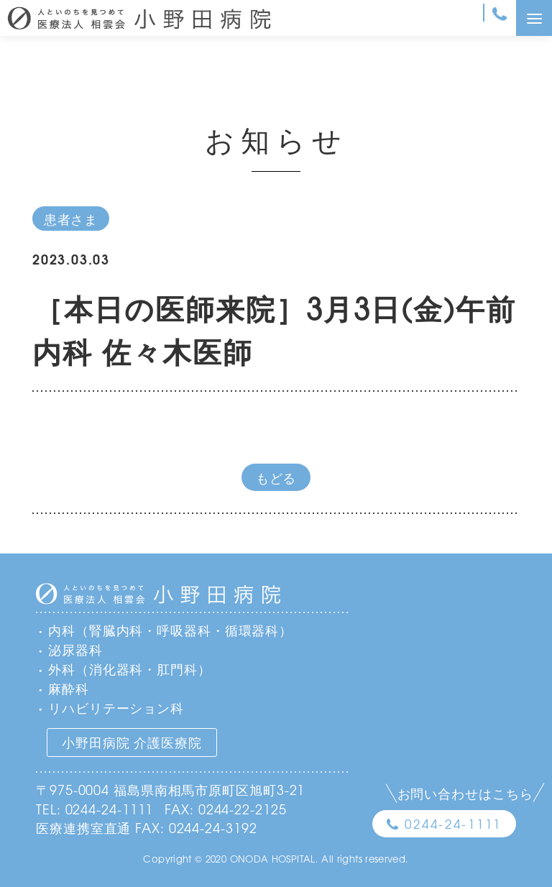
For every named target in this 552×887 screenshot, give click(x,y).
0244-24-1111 (453, 823)
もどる (276, 477)
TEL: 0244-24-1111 (94, 808)
